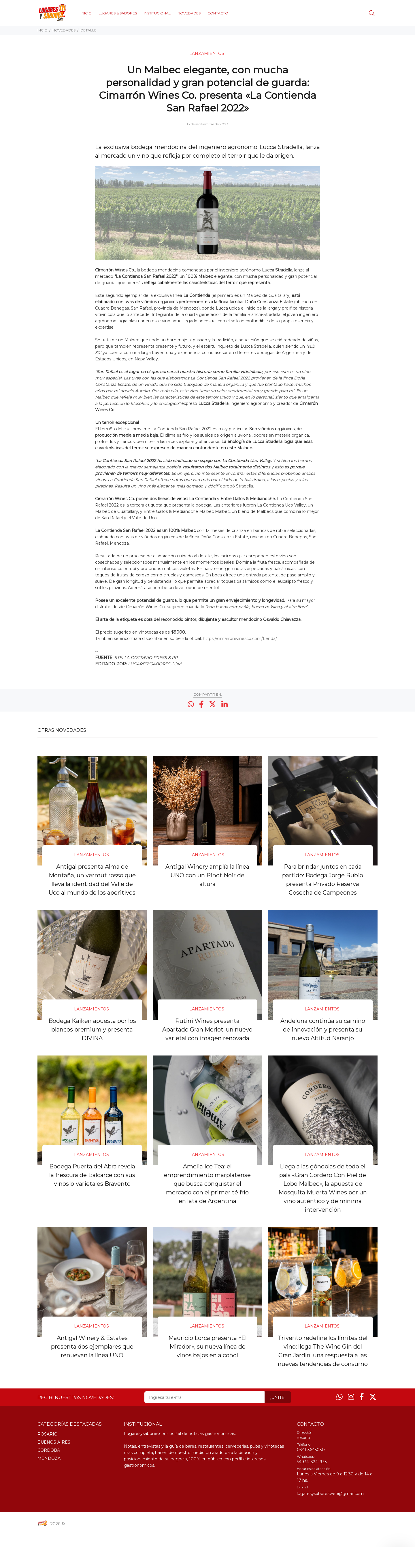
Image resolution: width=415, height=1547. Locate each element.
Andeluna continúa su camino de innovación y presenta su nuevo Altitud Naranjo (322, 1028)
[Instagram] (351, 1411)
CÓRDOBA (48, 1465)
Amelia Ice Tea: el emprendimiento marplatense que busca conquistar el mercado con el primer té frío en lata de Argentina (207, 1190)
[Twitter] (373, 1411)
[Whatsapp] (339, 1411)
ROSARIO (47, 1449)
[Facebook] (361, 1411)
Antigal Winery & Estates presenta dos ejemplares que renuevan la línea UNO (92, 1353)
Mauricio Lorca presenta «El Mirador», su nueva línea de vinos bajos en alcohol (207, 1353)
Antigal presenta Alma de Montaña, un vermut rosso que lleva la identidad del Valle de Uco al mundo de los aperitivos (92, 879)
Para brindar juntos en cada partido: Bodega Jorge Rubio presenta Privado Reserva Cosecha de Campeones (322, 879)
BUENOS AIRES (53, 1457)
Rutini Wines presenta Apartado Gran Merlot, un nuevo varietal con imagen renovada (207, 1032)
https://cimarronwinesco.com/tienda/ (240, 638)
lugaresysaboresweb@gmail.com (330, 1508)
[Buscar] (373, 13)
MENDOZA (49, 1473)
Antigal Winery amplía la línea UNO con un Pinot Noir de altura (207, 875)
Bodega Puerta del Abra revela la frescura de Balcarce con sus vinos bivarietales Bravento (92, 1182)
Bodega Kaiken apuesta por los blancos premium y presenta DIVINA (92, 1028)
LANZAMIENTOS (206, 53)
